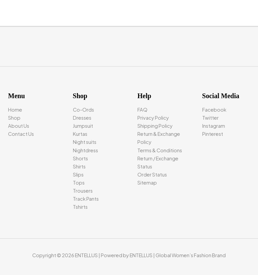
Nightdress (85, 150)
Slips (78, 174)
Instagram (213, 126)
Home (15, 110)
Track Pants (86, 199)
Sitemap (147, 183)
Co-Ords (83, 110)
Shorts (80, 158)
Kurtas (80, 134)
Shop (14, 118)
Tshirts (80, 207)
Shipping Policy (155, 126)
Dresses (82, 118)
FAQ (142, 110)
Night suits (84, 142)
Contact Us (21, 134)
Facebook (214, 110)
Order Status (152, 174)
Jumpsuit (83, 126)
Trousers (83, 191)
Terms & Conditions (159, 150)
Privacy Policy (153, 118)
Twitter (210, 118)
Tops (79, 183)
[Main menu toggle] (251, 10)
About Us (18, 126)
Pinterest (212, 134)
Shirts (79, 166)
